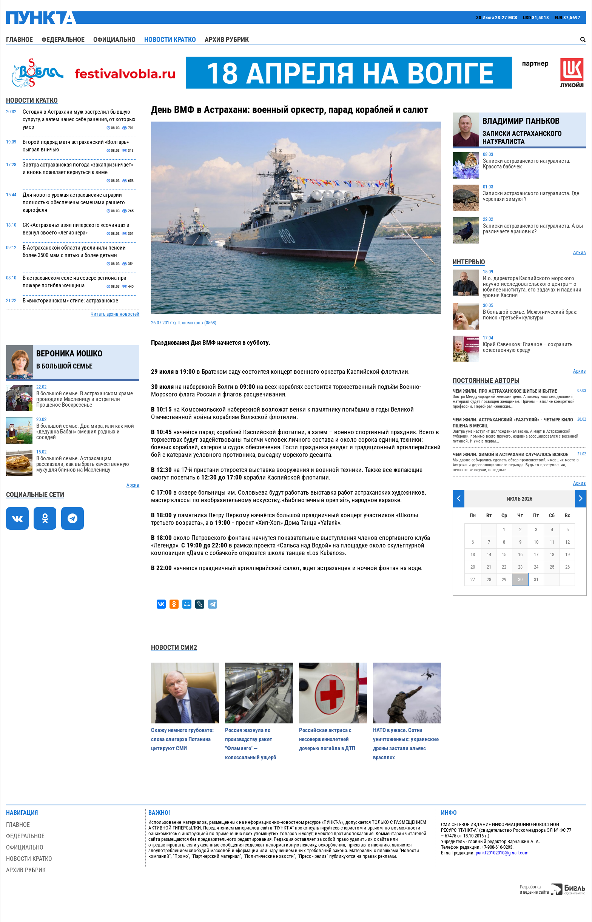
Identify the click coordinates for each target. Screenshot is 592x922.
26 (567, 567)
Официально (114, 39)
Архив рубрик (227, 39)
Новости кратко (170, 39)
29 (504, 579)
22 (504, 567)
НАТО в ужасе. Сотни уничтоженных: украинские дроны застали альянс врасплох (406, 744)
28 (489, 579)
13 (472, 554)
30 (520, 579)
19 (567, 554)
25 (552, 567)
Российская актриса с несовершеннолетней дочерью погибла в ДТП (327, 739)
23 (520, 567)
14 (489, 554)
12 (567, 542)
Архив (132, 485)
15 (504, 554)
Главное (19, 39)
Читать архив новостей (115, 314)
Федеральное (63, 39)
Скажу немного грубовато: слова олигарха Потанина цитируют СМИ (182, 739)
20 (472, 567)
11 (552, 542)
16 (520, 554)
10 (536, 542)
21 (489, 567)
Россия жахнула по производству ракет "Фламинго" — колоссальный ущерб (250, 744)
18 (552, 554)
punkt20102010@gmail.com (502, 853)
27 (472, 579)
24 (536, 567)
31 (536, 579)
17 (536, 554)
